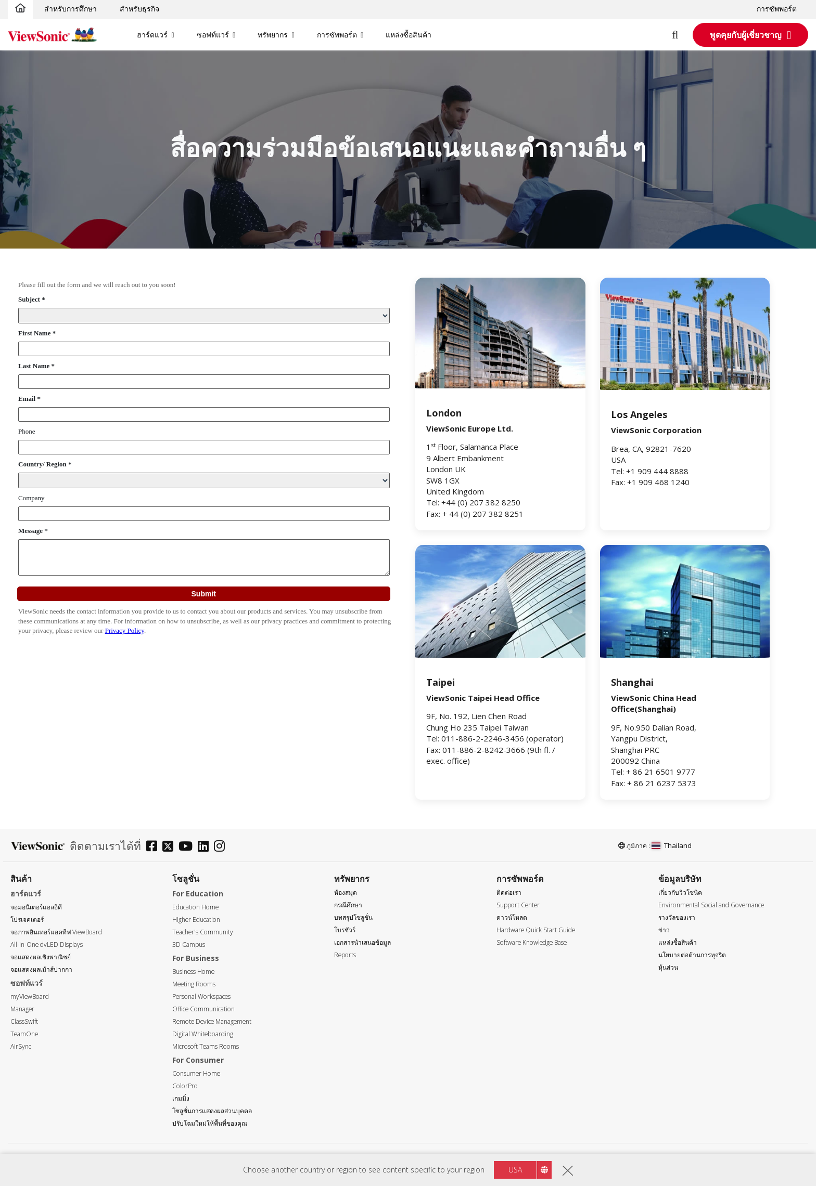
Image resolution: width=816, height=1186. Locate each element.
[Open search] (681, 34)
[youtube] (188, 847)
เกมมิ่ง (180, 1098)
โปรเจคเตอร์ (27, 919)
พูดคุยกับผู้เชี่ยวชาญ (746, 35)
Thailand (672, 845)
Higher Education (196, 919)
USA (515, 1170)
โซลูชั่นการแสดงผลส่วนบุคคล (212, 1110)
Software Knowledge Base (531, 942)
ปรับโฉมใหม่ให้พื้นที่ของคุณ (209, 1123)
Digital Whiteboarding (202, 1033)
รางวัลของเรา (676, 917)
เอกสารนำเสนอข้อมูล (362, 942)
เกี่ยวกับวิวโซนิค (680, 892)
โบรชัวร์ (344, 930)
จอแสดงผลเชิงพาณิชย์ (40, 957)
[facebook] (154, 847)
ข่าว (664, 930)
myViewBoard (29, 996)
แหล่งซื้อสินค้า (408, 35)
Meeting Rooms (193, 984)
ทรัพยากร (273, 35)
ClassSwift (24, 1021)
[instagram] (222, 847)
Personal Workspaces (201, 996)
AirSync (20, 1046)
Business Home (193, 971)
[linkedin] (206, 847)
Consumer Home (196, 1073)
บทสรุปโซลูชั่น (353, 917)
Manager (22, 1009)
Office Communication (203, 1009)
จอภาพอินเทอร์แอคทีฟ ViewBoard (56, 932)
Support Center (518, 905)
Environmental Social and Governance (711, 905)
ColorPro (185, 1085)
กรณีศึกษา (348, 905)
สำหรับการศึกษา (70, 9)
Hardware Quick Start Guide (535, 930)
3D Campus (188, 944)
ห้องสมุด (345, 892)
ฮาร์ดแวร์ (152, 35)
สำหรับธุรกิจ (139, 9)
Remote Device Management (211, 1021)
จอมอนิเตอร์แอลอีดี (36, 907)
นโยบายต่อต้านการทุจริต (692, 954)
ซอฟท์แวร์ (213, 35)
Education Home (195, 907)
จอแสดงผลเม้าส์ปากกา (41, 969)
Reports (345, 954)
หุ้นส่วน (668, 967)
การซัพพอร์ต (777, 9)
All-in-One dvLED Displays (46, 944)
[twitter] (170, 847)
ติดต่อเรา (508, 892)
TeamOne (24, 1033)
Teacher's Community (202, 932)
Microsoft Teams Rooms (205, 1046)
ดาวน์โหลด (511, 917)
